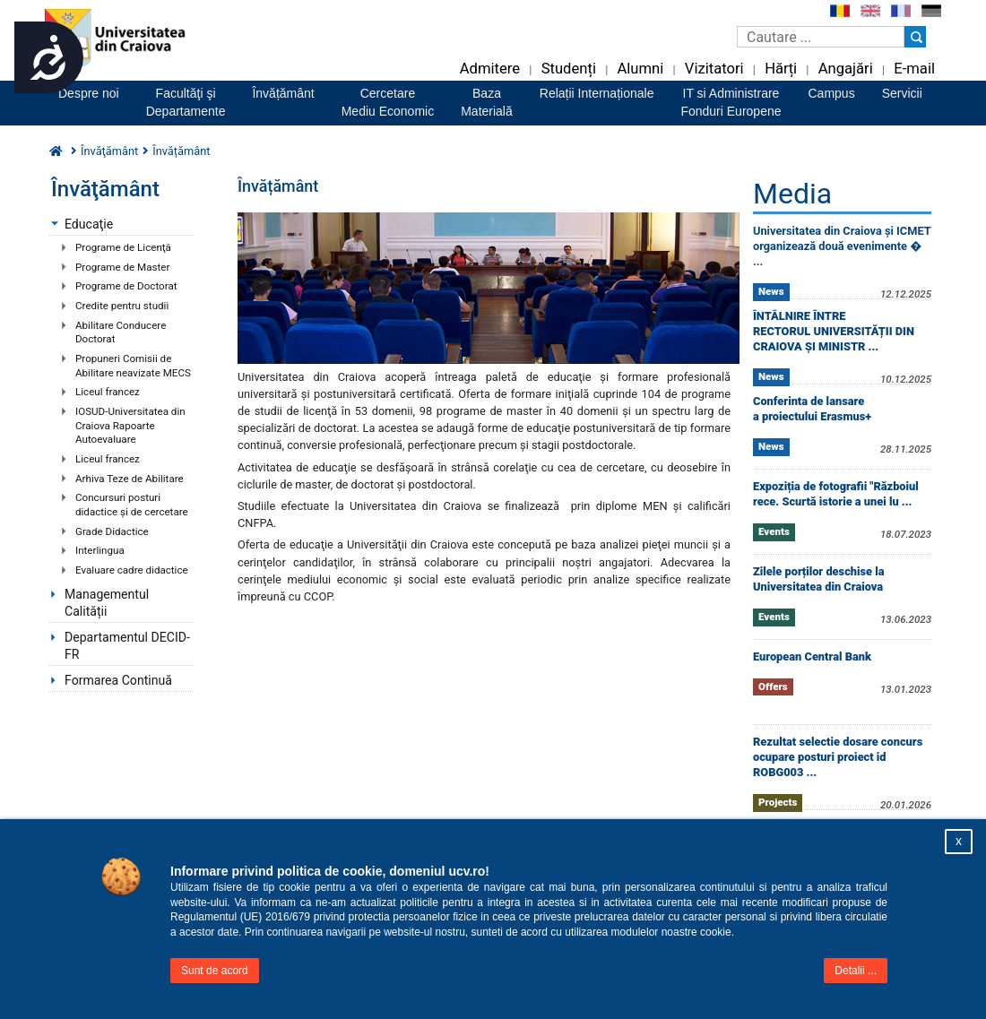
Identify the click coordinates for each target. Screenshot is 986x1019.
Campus (832, 93)
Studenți (568, 68)
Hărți (781, 68)
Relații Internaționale (597, 93)
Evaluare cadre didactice (131, 570)
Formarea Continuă (118, 680)
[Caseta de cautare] (820, 36)
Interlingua (100, 550)
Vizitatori (714, 68)
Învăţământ (109, 151)
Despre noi (88, 93)
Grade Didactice (112, 531)
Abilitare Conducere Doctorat (120, 332)
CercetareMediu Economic (388, 102)
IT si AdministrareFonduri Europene (730, 102)
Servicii (902, 93)
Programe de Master (122, 267)
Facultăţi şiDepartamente (186, 102)
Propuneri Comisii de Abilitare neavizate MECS (133, 365)
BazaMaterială (487, 102)
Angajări (845, 68)
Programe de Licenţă (123, 247)
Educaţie (89, 224)
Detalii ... (856, 970)
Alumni (640, 68)
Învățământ (283, 93)
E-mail (914, 68)
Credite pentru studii (122, 305)
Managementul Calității (107, 602)
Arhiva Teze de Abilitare (129, 478)
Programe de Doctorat (126, 286)
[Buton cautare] (915, 36)
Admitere (490, 68)
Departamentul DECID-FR (127, 645)
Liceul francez (107, 391)
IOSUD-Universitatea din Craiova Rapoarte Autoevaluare (130, 425)
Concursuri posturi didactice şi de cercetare (131, 504)
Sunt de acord (214, 970)
